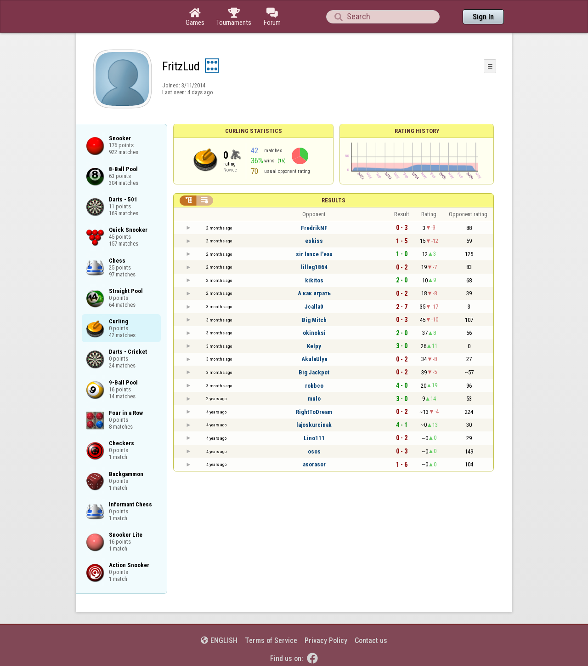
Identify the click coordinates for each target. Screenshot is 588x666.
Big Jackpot (314, 372)
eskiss (314, 240)
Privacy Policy (326, 640)
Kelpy (314, 346)
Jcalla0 (314, 306)
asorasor (314, 464)
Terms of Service (271, 640)
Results (333, 200)
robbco (314, 385)
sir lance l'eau (314, 254)
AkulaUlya (314, 359)
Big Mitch (314, 319)
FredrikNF (314, 227)
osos (314, 451)
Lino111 (314, 438)
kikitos (314, 280)
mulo (314, 398)
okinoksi (314, 332)
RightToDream (314, 411)
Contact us (371, 640)
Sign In (483, 16)
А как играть (314, 293)
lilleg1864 (314, 267)
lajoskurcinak (314, 424)
